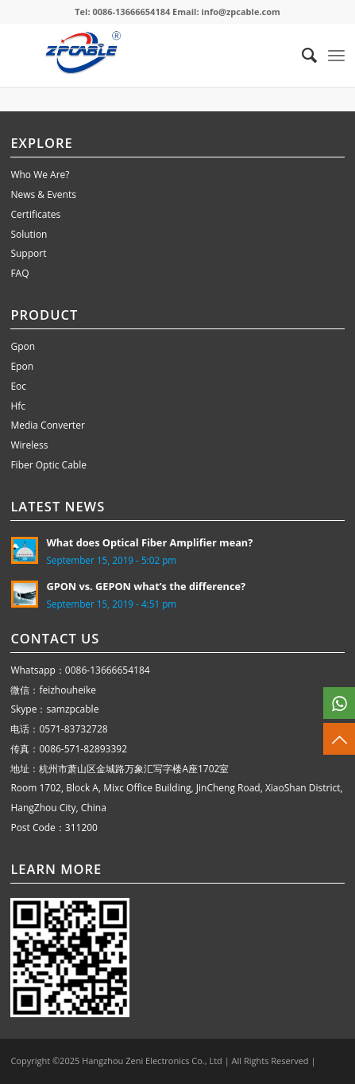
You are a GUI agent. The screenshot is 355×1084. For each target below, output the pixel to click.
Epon (21, 366)
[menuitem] (301, 55)
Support (28, 253)
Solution (28, 234)
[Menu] (336, 55)
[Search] (301, 55)
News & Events (43, 194)
